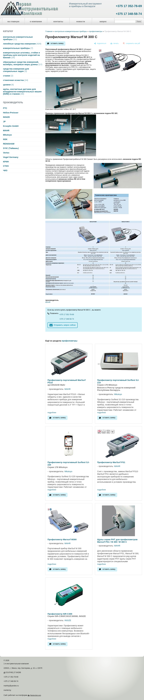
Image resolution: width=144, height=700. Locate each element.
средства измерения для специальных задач (16, 70)
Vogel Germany (10, 157)
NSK (5, 139)
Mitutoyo (7, 135)
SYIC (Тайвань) (11, 148)
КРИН (6, 162)
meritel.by (7, 690)
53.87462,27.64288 (13, 672)
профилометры (95, 31)
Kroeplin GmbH (10, 126)
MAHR (6, 130)
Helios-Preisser (10, 112)
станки (8, 76)
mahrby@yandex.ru (11, 686)
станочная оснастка (15, 80)
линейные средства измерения (22, 44)
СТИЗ (6, 166)
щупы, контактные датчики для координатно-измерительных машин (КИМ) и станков (22, 91)
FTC (5, 108)
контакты (58, 21)
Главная (48, 31)
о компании (36, 21)
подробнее (52, 413)
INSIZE (6, 117)
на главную (13, 21)
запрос (103, 21)
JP (4, 121)
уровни (8, 84)
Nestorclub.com (35, 695)
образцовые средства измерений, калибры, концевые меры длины (22, 63)
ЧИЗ (5, 170)
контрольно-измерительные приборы (18, 38)
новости (80, 21)
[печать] (115, 43)
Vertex (6, 153)
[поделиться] (100, 43)
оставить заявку (57, 43)
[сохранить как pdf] (131, 43)
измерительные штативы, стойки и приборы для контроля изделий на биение (21, 55)
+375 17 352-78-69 (129, 6)
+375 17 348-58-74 (129, 14)
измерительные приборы (18, 48)
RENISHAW (8, 144)
